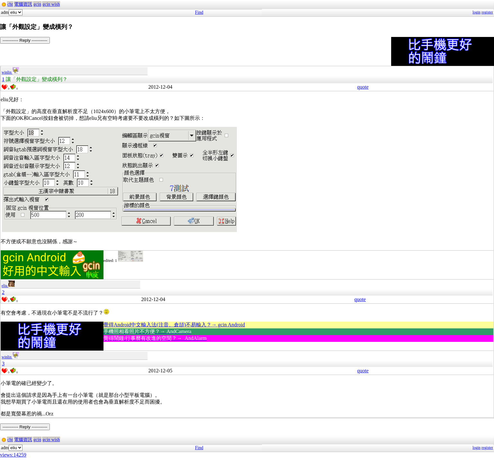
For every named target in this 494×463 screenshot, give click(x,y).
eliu (8, 285)
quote (363, 87)
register (487, 12)
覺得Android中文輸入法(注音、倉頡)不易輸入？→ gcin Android (174, 324)
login (476, 12)
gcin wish (51, 4)
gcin (37, 4)
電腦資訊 (23, 4)
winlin (10, 72)
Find (199, 12)
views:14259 (13, 455)
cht (10, 4)
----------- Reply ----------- (25, 40)
